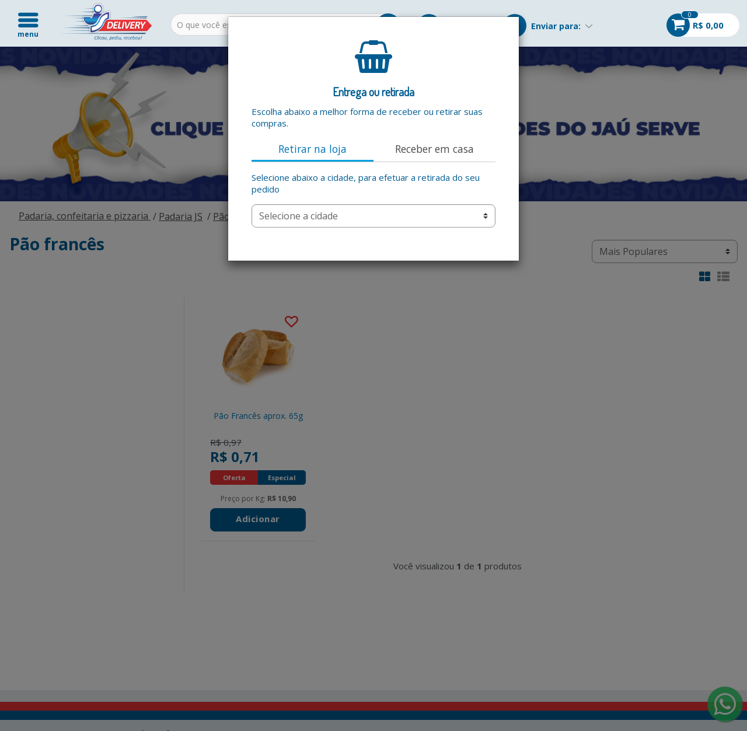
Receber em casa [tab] (434, 149)
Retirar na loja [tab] (312, 149)
